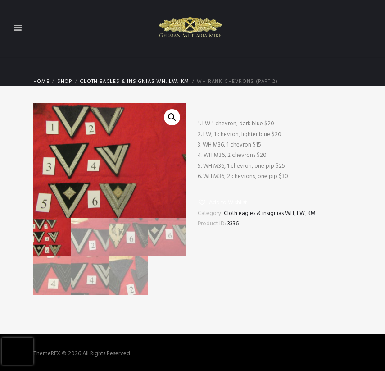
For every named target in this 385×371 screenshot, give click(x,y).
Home (41, 82)
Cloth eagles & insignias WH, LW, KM (134, 82)
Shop (64, 82)
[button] (222, 202)
